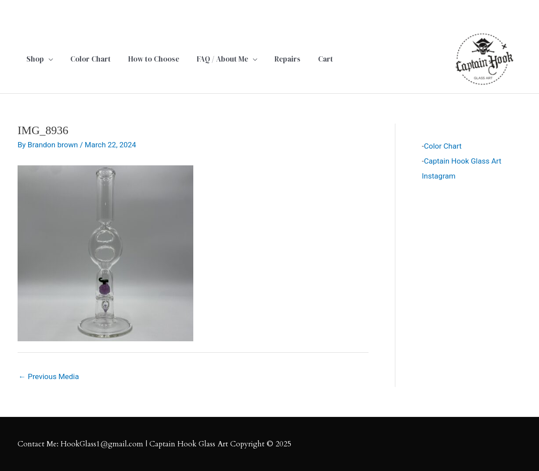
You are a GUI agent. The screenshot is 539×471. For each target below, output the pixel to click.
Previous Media (48, 376)
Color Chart (443, 146)
